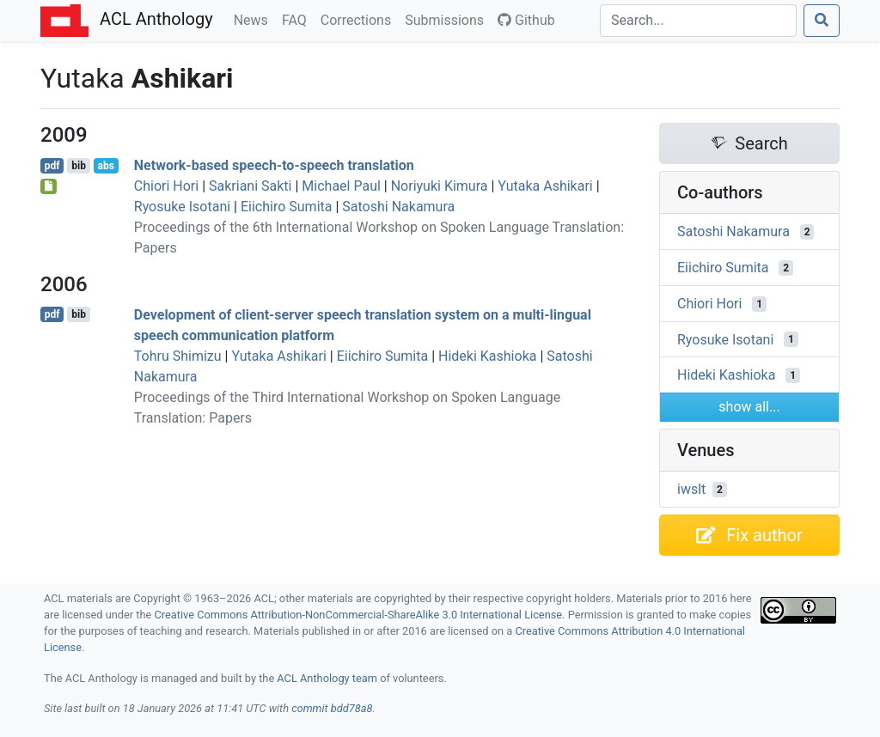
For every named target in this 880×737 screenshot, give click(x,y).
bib (78, 166)
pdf (52, 166)
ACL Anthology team (327, 678)
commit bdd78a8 (331, 708)
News (254, 18)
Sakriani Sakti (250, 186)
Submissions (448, 18)
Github (526, 20)
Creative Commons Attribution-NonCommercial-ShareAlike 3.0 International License (359, 614)
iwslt (691, 489)
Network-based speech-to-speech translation (274, 165)
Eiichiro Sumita (287, 206)
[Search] (698, 20)
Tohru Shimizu (178, 356)
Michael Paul (341, 186)
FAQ (298, 18)
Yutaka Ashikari (545, 186)
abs (105, 166)
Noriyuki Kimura (439, 186)
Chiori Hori (166, 186)
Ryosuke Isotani (182, 206)
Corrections (359, 18)
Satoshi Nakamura (398, 206)
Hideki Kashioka (487, 356)
